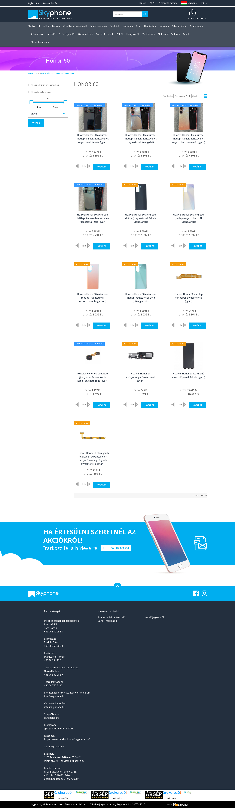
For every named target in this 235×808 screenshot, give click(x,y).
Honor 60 (69, 73)
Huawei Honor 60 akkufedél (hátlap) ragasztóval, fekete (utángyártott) (140, 218)
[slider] (31, 102)
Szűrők (34, 114)
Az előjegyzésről (154, 617)
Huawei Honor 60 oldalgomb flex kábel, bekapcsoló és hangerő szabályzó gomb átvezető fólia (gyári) (93, 458)
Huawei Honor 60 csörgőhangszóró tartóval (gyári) (140, 377)
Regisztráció (34, 3)
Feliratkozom (116, 548)
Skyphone (32, 73)
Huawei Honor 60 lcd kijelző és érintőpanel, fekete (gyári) (188, 375)
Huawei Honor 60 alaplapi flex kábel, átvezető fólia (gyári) (188, 297)
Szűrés (36, 123)
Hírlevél (142, 2)
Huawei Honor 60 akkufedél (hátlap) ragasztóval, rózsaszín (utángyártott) (93, 297)
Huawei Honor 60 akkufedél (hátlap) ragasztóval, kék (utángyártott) (188, 218)
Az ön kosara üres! (197, 18)
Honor (59, 73)
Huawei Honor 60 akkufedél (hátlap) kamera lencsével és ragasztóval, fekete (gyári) (93, 138)
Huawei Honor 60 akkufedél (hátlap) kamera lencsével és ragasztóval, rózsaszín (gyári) (188, 138)
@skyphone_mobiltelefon (58, 728)
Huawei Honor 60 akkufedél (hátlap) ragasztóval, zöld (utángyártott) (140, 297)
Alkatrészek (47, 73)
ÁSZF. (152, 2)
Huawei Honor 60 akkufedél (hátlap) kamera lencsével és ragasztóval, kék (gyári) (141, 138)
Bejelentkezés (50, 3)
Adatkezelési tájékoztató (111, 617)
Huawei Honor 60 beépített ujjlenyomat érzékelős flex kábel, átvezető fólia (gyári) (92, 377)
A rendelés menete (168, 2)
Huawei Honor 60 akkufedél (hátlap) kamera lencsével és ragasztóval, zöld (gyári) (93, 218)
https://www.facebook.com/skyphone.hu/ (67, 739)
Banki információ (107, 620)
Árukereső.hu (63, 798)
